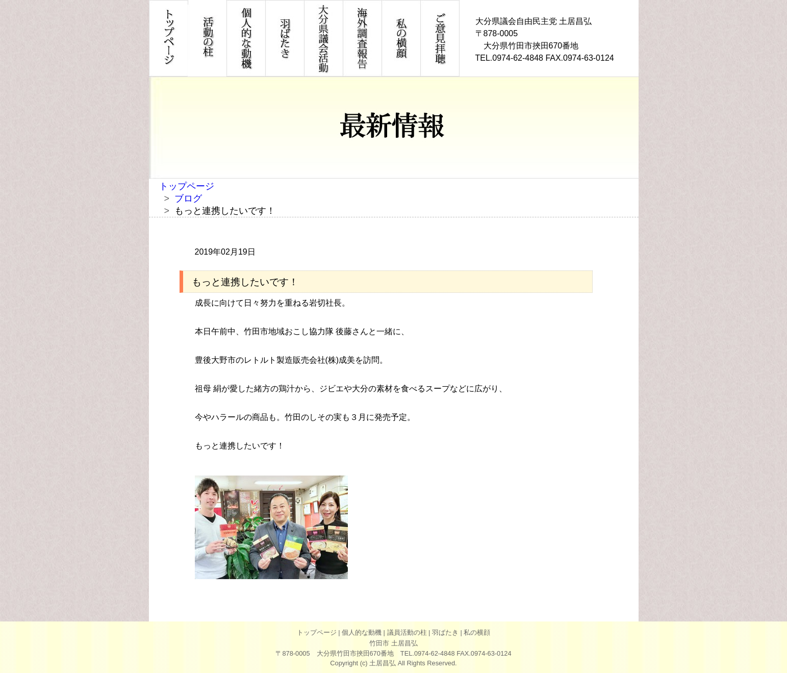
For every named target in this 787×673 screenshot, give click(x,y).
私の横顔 (477, 632)
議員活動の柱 (407, 632)
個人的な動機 (362, 632)
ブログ (188, 198)
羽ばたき (445, 632)
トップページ (186, 186)
